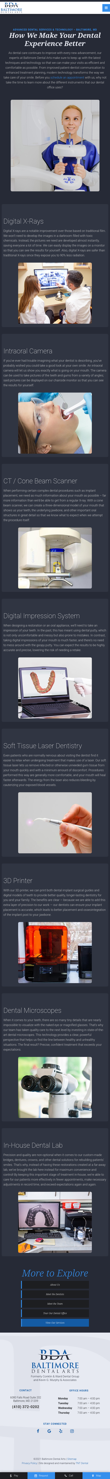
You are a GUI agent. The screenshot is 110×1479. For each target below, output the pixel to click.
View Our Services (55, 1322)
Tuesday (63, 1403)
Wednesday (65, 1408)
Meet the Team (55, 1303)
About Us (55, 1284)
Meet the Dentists (55, 1294)
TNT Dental (82, 1463)
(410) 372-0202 (25, 1407)
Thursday (63, 1412)
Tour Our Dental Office (55, 1313)
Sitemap (72, 1459)
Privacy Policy (29, 1463)
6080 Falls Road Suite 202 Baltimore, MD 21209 (25, 1399)
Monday (63, 1398)
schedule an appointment (67, 77)
